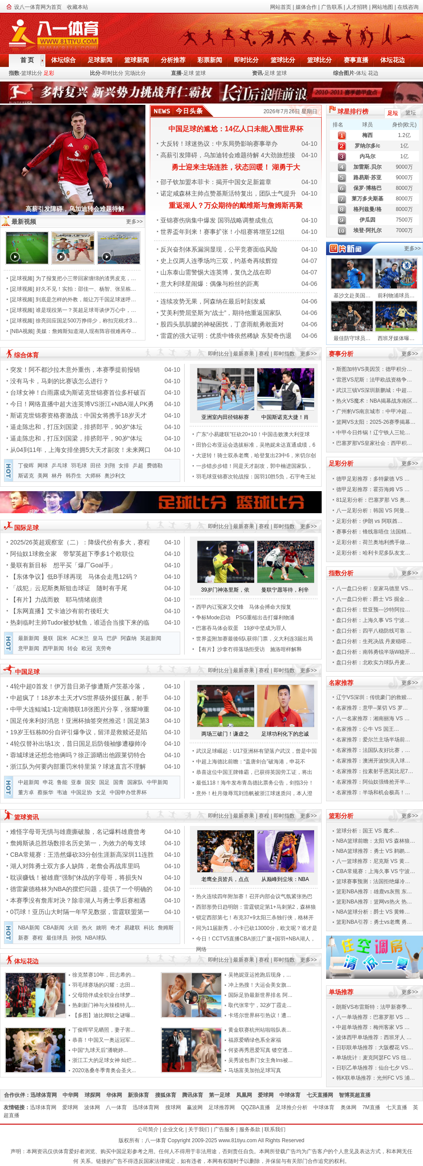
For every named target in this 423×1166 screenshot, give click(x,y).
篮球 (200, 73)
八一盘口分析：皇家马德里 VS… (374, 588)
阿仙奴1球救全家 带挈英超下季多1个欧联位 (72, 553)
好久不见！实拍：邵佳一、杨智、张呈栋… (86, 289)
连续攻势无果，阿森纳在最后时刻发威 (212, 301)
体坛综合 (63, 59)
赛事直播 (356, 59)
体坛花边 (392, 59)
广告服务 (224, 1129)
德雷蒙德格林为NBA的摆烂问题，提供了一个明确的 (81, 888)
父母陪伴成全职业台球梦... (103, 995)
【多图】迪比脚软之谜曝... (103, 1015)
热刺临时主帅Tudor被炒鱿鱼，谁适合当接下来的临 (79, 622)
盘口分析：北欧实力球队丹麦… (373, 662)
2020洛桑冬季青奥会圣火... (104, 1070)
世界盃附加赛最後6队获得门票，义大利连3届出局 (254, 639)
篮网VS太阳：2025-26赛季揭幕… (376, 422)
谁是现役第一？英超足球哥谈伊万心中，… (86, 310)
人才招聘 (356, 7)
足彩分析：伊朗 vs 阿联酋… (369, 521)
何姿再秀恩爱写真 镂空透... (260, 1050)
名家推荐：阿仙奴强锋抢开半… (373, 782)
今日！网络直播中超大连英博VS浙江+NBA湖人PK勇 (82, 403)
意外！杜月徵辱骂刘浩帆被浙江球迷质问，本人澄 (254, 793)
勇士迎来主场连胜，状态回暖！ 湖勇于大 (235, 167)
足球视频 (22, 278)
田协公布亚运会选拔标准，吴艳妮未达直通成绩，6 (255, 445)
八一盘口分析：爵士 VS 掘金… (373, 599)
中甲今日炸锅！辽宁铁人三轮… (373, 432)
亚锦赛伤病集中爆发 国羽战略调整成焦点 (216, 220)
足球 (188, 73)
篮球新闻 (136, 59)
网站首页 (280, 7)
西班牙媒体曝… (396, 338)
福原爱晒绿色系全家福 (254, 1040)
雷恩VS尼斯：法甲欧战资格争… (374, 380)
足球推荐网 (224, 1107)
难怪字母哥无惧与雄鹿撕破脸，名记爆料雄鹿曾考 (78, 831)
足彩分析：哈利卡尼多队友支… (373, 553)
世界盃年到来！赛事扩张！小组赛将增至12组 (222, 231)
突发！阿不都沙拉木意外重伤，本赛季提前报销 (75, 369)
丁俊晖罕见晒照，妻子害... (103, 1030)
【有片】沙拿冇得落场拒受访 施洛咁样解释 (249, 649)
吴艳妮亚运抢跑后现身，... (259, 975)
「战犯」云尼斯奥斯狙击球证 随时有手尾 (68, 588)
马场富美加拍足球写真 (254, 1070)
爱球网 (268, 1095)
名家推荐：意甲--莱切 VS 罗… (372, 708)
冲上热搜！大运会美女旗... (259, 985)
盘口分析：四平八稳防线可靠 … (374, 631)
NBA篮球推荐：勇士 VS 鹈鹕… (373, 851)
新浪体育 (141, 1095)
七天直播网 (323, 1095)
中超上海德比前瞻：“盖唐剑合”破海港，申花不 (250, 762)
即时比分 (246, 59)
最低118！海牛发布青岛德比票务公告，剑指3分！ (255, 783)
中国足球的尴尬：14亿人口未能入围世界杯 (235, 129)
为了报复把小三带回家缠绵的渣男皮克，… (86, 278)
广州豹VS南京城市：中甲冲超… (374, 411)
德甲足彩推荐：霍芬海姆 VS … (373, 489)
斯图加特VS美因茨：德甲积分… (374, 369)
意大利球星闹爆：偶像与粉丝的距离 (209, 283)
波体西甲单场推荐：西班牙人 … (374, 1037)
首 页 (27, 59)
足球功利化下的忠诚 (285, 734)
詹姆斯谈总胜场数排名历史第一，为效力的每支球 (78, 843)
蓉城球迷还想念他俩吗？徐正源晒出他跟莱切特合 (78, 755)
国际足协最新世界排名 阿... (260, 995)
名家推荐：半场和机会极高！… (373, 792)
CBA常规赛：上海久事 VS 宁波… (375, 871)
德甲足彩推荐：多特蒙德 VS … (373, 479)
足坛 (392, 113)
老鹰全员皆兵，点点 (225, 879)
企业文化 (173, 1129)
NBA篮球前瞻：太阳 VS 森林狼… (375, 841)
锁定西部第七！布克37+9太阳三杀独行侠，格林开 (255, 917)
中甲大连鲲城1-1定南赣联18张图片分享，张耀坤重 (79, 709)
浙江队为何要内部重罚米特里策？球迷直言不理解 (78, 766)
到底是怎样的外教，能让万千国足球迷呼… (86, 299)
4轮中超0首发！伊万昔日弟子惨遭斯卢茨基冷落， (78, 686)
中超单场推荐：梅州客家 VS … (373, 1027)
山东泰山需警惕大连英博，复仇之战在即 (215, 272)
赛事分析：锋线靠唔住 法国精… (374, 532)
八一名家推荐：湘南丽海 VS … (373, 718)
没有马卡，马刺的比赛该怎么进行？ (59, 381)
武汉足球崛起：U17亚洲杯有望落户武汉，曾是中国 (256, 751)
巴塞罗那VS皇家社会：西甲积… (374, 443)
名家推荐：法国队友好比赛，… (373, 750)
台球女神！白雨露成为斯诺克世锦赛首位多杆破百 (78, 392)
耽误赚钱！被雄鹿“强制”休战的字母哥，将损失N (76, 877)
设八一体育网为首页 (38, 7)
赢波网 (197, 1107)
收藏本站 (77, 7)
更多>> (134, 221)
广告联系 (331, 7)
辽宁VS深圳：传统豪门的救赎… (374, 697)
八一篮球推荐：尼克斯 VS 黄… (373, 861)
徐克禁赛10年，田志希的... (103, 975)
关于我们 (198, 1129)
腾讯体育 (195, 1095)
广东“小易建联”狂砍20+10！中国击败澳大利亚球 (253, 434)
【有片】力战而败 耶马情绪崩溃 (56, 599)
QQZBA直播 (258, 1107)
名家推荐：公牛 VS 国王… (367, 729)
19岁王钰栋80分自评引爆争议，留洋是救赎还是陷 (78, 732)
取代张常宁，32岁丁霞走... (259, 1005)
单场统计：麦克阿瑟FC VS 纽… (374, 1058)
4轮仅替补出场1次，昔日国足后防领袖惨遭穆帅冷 (78, 743)
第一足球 (222, 1095)
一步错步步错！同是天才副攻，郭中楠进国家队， (254, 466)
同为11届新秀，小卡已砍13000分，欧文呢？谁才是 (256, 928)
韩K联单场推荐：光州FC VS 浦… (375, 1078)
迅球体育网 (46, 1095)
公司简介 (148, 1129)
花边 (373, 73)
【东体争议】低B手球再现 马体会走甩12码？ (74, 576)
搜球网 (176, 1107)
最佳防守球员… (352, 338)
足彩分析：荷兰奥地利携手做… (373, 542)
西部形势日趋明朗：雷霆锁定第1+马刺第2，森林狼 (256, 907)
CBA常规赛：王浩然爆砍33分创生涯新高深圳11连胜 (82, 854)
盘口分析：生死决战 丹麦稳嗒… (374, 641)
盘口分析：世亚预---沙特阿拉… (373, 610)
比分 (95, 73)
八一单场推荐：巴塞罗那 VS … (373, 1017)
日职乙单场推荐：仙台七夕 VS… (374, 1068)
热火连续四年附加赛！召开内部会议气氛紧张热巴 (254, 896)
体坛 (361, 73)
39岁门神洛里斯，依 (225, 590)
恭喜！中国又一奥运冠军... (103, 1040)
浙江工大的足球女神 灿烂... (104, 1060)
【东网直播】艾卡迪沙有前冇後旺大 (59, 610)
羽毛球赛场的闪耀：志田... (103, 985)
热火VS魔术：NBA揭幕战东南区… (377, 401)
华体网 (117, 1095)
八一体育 (119, 1107)
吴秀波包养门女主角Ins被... (260, 1060)
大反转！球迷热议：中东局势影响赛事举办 (219, 143)
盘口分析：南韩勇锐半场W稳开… (375, 652)
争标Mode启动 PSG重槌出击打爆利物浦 (245, 617)
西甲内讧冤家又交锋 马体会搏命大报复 (243, 607)
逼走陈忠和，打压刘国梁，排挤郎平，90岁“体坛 (76, 426)
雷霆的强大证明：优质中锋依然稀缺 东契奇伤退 (226, 335)
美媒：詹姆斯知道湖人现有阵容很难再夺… (86, 331)
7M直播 (374, 1107)
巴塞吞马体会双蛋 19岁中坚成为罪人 (241, 628)
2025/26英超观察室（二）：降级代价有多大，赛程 (80, 542)
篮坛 (410, 113)
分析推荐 (173, 59)
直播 (176, 73)
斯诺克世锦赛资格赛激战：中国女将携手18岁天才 (78, 415)
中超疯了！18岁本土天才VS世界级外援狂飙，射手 (79, 697)
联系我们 (275, 1129)
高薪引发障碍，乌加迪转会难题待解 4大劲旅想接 (227, 155)
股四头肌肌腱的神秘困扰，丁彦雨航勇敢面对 (222, 324)
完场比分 (135, 73)
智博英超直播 (357, 1095)
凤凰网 (247, 1095)
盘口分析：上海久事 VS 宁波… (373, 620)
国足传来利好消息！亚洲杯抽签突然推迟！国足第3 (79, 720)
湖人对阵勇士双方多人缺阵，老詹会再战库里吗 (75, 866)
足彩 (49, 73)
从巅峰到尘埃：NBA (285, 879)
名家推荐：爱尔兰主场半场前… (373, 740)
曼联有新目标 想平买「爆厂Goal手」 (63, 565)
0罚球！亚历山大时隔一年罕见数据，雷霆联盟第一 (79, 911)
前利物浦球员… (396, 295)
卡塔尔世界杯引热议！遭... (259, 1015)
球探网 (95, 1095)
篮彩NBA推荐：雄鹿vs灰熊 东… (374, 891)
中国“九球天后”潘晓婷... (100, 1050)
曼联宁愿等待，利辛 (285, 590)
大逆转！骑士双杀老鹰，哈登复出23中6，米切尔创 (256, 455)
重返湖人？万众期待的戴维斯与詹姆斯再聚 (236, 205)
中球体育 (292, 1095)
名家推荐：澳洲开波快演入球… (373, 761)
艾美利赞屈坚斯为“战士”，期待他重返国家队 (221, 312)
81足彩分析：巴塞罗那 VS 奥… (373, 500)
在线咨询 (408, 7)
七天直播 (399, 1107)
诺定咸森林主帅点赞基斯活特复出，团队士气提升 (228, 193)
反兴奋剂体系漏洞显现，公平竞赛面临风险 (219, 249)
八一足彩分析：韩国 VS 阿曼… (373, 510)
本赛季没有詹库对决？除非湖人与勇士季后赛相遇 (78, 900)
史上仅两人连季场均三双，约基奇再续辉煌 (219, 260)
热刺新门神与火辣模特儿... (103, 1005)
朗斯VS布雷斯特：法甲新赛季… (374, 1007)
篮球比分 (283, 59)
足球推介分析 (294, 1107)
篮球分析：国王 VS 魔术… (367, 831)
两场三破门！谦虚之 (225, 734)
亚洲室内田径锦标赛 (225, 417)
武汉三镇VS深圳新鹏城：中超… (374, 390)
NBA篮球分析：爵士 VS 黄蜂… (373, 912)
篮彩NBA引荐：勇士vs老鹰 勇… (374, 922)
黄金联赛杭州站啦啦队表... (259, 1030)
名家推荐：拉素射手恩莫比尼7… (374, 771)
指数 (14, 73)
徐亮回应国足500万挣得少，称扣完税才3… (86, 321)
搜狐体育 (168, 1095)
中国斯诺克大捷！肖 (285, 417)
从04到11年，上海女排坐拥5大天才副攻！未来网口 (80, 449)
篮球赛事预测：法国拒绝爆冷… (373, 881)
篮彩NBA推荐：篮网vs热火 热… (374, 902)
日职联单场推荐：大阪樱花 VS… (374, 1047)
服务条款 (249, 1129)
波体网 (95, 1107)
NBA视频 (22, 331)
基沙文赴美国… (352, 295)
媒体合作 (306, 7)
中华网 (73, 1095)
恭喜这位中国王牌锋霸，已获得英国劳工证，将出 (254, 772)
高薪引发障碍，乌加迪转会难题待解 (75, 208)
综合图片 (343, 73)
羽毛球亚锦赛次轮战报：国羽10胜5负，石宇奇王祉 (256, 477)
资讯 (257, 73)
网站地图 (382, 7)
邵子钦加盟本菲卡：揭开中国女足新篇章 (215, 181)
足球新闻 (100, 59)
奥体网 (351, 1107)
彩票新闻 (209, 59)
